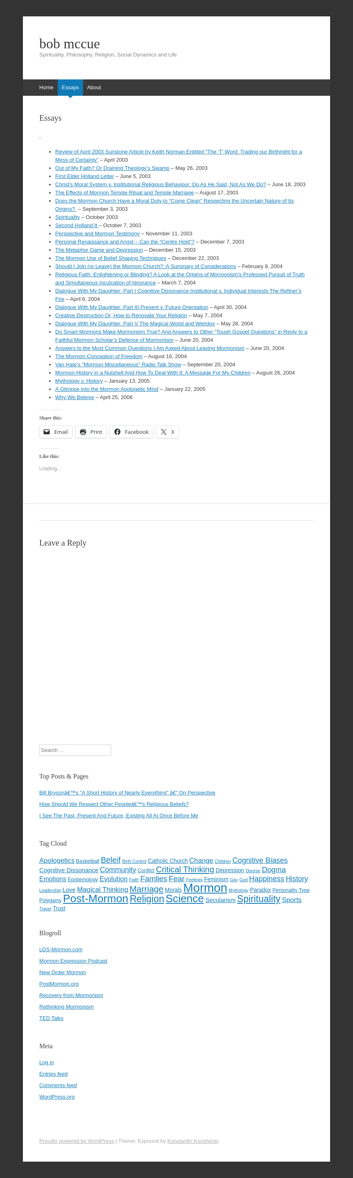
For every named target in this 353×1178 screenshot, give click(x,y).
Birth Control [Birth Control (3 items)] (134, 861)
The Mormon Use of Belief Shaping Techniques (110, 258)
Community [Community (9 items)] (118, 870)
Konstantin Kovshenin (193, 1141)
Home (46, 87)
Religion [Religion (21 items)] (147, 899)
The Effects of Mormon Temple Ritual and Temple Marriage (124, 193)
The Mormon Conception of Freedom (98, 356)
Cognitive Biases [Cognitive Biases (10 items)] (260, 860)
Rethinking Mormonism (66, 1007)
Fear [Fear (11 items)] (177, 878)
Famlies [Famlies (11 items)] (153, 878)
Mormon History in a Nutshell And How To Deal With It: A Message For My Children (152, 373)
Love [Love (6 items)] (68, 889)
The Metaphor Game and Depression (99, 250)
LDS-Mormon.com (60, 949)
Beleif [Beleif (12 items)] (111, 859)
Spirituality (67, 217)
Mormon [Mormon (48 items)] (205, 887)
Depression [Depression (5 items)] (230, 870)
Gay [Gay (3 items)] (234, 879)
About (94, 87)
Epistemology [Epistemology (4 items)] (83, 879)
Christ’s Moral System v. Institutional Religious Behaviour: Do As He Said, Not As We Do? (160, 184)
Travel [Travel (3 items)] (45, 908)
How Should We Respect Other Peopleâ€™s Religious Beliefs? (114, 804)
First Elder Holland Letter (84, 176)
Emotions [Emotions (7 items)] (52, 879)
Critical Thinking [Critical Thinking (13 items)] (185, 869)
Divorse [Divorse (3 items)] (252, 870)
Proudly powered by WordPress (76, 1141)
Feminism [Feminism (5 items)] (216, 879)
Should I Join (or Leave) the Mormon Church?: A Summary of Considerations (145, 266)
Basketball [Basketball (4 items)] (87, 861)
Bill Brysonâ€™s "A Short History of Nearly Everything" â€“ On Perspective (127, 793)
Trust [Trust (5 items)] (59, 908)
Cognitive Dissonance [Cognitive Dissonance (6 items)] (68, 870)
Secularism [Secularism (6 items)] (220, 899)
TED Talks (51, 1018)
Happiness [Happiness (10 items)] (266, 879)
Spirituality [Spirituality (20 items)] (259, 899)
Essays (70, 87)
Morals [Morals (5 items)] (173, 890)
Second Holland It (77, 225)
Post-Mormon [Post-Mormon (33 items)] (95, 898)
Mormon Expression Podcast (73, 961)
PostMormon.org (59, 984)
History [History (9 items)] (297, 879)
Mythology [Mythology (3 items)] (239, 890)
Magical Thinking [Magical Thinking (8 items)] (102, 890)
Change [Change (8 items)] (201, 860)
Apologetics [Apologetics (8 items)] (56, 860)
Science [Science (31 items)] (185, 898)
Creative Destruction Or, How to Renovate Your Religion (121, 315)
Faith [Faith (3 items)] (134, 879)
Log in (46, 1062)
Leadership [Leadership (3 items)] (50, 890)
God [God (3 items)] (243, 879)
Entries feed (53, 1074)
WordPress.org (56, 1097)
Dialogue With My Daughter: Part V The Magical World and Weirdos (135, 323)
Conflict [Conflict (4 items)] (145, 870)
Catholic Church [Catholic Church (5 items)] (168, 861)
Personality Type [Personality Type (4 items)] (291, 890)
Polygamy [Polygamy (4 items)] (50, 900)
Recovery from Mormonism (71, 995)
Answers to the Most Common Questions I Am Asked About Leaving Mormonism (149, 348)
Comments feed (58, 1085)
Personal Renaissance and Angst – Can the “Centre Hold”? (124, 242)
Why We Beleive (74, 397)
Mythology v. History (79, 381)
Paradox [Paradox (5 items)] (260, 890)
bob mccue (69, 44)
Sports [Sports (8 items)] (291, 900)
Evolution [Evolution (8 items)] (113, 879)
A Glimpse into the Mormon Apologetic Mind (106, 389)
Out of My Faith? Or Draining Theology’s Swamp (112, 168)
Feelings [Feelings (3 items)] (194, 879)
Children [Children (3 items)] (223, 861)
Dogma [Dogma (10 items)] (274, 870)
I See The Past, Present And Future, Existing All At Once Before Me (118, 815)
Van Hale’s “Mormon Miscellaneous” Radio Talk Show (118, 364)
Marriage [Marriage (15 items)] (147, 889)
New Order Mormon (62, 972)
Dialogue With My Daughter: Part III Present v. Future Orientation (131, 307)
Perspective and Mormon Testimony (97, 233)
